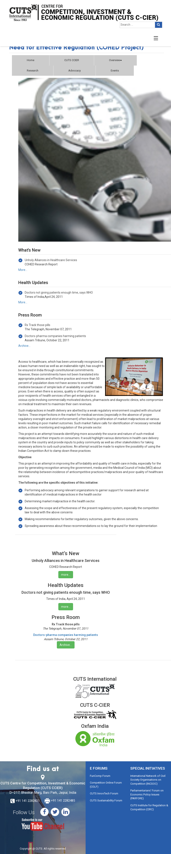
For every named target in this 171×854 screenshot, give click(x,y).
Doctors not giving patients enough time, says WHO (59, 292)
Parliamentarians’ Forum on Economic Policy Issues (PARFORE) (147, 794)
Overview (115, 60)
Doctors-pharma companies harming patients (55, 336)
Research (32, 70)
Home (30, 60)
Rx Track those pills (37, 325)
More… (22, 270)
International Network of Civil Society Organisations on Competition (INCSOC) (147, 779)
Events (115, 70)
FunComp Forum (100, 775)
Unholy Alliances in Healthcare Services (51, 260)
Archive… (24, 345)
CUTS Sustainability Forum (106, 800)
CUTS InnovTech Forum (104, 793)
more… (65, 574)
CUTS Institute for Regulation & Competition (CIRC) (149, 807)
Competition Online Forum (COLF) (106, 784)
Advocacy (74, 70)
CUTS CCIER (71, 60)
